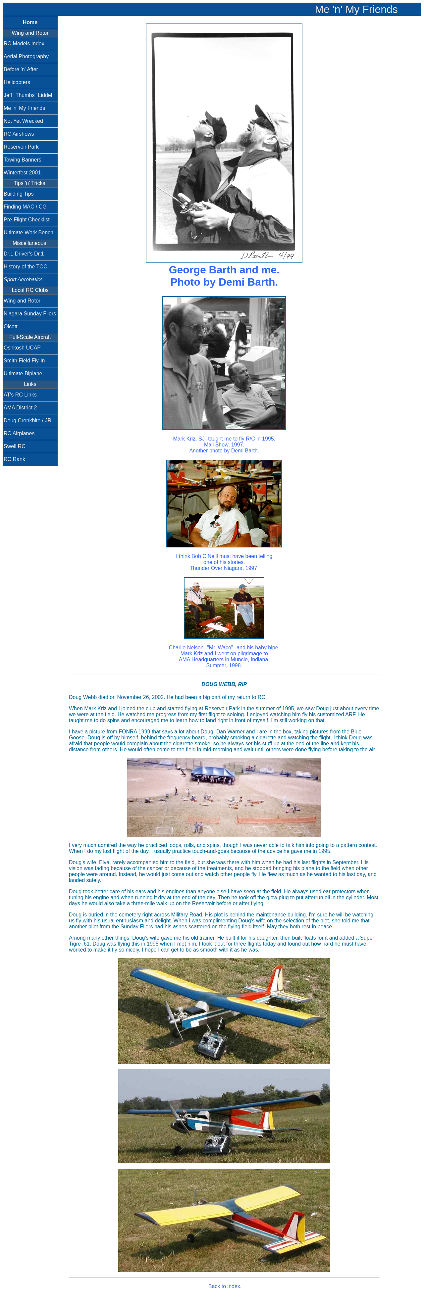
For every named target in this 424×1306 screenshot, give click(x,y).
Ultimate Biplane (23, 373)
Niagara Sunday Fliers (30, 313)
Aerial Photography (26, 56)
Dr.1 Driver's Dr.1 (24, 254)
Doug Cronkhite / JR (27, 420)
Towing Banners (22, 160)
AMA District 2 (20, 407)
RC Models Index (24, 43)
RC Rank (14, 459)
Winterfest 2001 (22, 172)
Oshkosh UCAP (22, 347)
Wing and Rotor (22, 300)
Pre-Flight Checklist (27, 219)
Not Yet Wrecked (23, 121)
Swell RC (15, 446)
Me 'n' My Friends (24, 108)
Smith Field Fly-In (24, 360)
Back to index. (225, 1286)
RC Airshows (19, 134)
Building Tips (19, 194)
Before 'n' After (21, 69)
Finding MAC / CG (25, 207)
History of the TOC (25, 266)
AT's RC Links (20, 394)
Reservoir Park (21, 147)
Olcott (11, 326)
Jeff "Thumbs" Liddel (28, 95)
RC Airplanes (19, 433)
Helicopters (17, 82)
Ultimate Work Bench (28, 232)
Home (30, 22)
